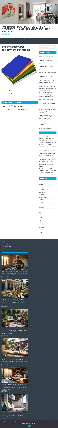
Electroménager (43, 197)
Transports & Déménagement (46, 235)
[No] (56, 424)
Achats (40, 182)
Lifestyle (41, 217)
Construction (40, 39)
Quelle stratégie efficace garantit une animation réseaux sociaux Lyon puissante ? (47, 105)
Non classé (41, 227)
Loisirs (40, 222)
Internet (41, 209)
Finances (41, 202)
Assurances (42, 184)
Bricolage (10, 39)
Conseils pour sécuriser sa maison (47, 159)
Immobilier (49, 39)
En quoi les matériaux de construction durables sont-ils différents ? (47, 146)
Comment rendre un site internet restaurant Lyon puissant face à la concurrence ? (47, 122)
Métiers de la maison (28, 39)
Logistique (41, 220)
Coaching (41, 189)
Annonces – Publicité (6, 246)
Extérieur (3, 42)
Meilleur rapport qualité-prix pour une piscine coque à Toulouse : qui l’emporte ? (47, 111)
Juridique (41, 215)
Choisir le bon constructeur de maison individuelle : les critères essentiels (46, 82)
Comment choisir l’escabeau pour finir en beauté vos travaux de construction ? (47, 155)
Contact (27, 42)
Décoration (18, 39)
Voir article (4, 277)
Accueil (3, 39)
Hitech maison (19, 42)
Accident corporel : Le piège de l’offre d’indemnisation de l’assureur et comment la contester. (47, 116)
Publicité (41, 230)
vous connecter (11, 109)
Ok (29, 425)
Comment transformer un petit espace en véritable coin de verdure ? (47, 67)
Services (11, 42)
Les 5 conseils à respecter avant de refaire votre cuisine (47, 172)
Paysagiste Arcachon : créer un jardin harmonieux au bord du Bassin (46, 62)
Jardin (40, 212)
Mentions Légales (6, 244)
